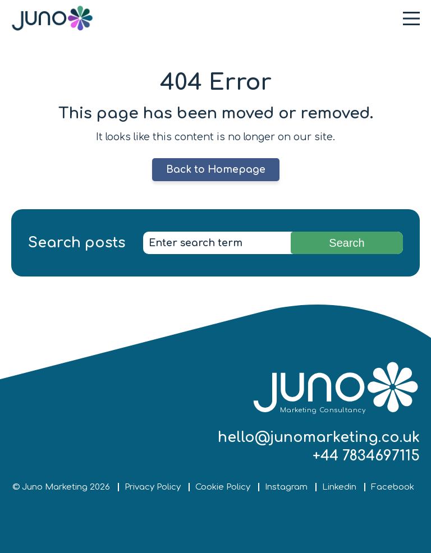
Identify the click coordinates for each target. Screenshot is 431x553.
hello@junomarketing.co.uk (319, 437)
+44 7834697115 (366, 456)
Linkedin (339, 487)
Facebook (392, 487)
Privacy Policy (153, 487)
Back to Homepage (215, 169)
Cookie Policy (222, 487)
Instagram (286, 487)
